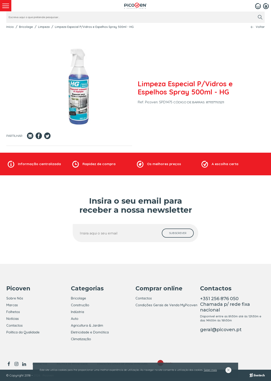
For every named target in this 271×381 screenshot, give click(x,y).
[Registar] (266, 5)
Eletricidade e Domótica (90, 332)
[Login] (258, 5)
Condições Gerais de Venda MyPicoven (166, 305)
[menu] (5, 5)
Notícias (12, 318)
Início (10, 27)
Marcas (12, 305)
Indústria (77, 312)
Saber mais (210, 369)
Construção (80, 305)
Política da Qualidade (23, 332)
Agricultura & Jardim (87, 325)
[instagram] (16, 364)
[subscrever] (178, 233)
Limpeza (44, 27)
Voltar (260, 26)
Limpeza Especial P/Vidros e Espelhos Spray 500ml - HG (94, 27)
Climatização (81, 339)
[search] (260, 17)
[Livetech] (257, 375)
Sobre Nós (14, 298)
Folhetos (13, 312)
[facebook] (9, 364)
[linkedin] (24, 364)
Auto (74, 318)
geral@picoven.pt (221, 329)
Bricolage (26, 27)
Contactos (14, 325)
